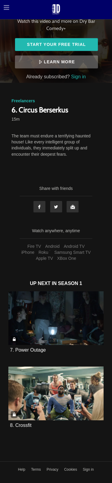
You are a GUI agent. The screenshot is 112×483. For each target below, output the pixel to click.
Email (72, 207)
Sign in (78, 76)
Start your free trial (56, 44)
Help (22, 469)
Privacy (53, 469)
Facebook (39, 207)
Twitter (56, 207)
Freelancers (23, 100)
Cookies (71, 469)
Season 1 (70, 283)
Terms (36, 469)
